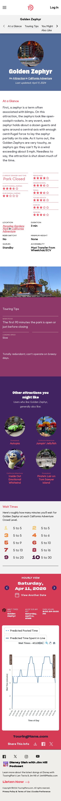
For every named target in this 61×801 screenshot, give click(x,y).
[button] (57, 26)
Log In (54, 7)
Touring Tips (32, 26)
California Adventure (40, 78)
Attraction (19, 78)
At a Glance (15, 26)
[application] (30, 683)
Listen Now (17, 782)
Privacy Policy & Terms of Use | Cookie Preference (26, 791)
